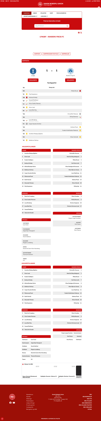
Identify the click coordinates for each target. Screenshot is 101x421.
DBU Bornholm (87, 396)
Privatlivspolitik (30, 405)
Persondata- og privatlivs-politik (50, 418)
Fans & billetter (14, 1)
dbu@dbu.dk (58, 400)
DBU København (87, 402)
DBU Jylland (88, 400)
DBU (90, 394)
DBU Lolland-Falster (85, 405)
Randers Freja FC (70, 75)
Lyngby (33, 75)
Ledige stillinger (30, 402)
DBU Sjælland (87, 407)
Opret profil (96, 1)
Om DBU (2, 1)
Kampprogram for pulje (51, 54)
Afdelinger (29, 398)
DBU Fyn (89, 398)
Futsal (90, 409)
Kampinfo (37, 54)
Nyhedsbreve (29, 394)
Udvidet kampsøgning (30, 16)
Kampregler (65, 54)
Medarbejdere (29, 400)
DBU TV (7, 1)
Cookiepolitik (29, 407)
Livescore (44, 16)
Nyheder (28, 396)
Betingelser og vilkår (31, 409)
